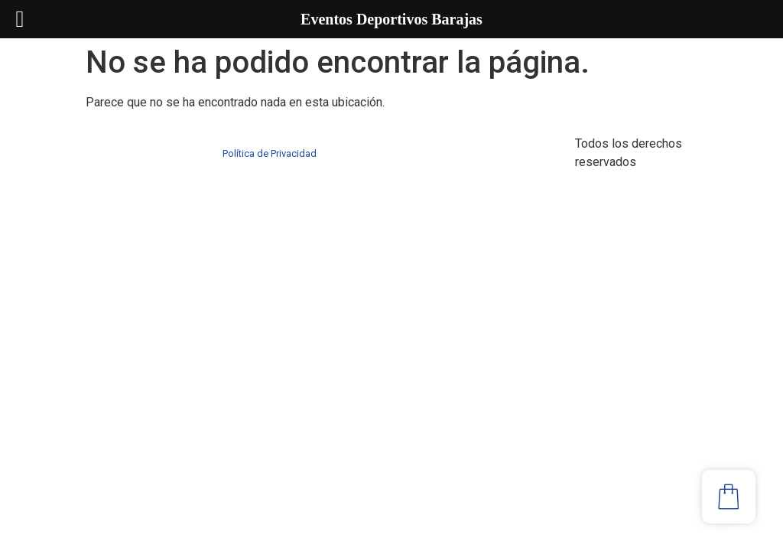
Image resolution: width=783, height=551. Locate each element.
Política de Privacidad (270, 153)
